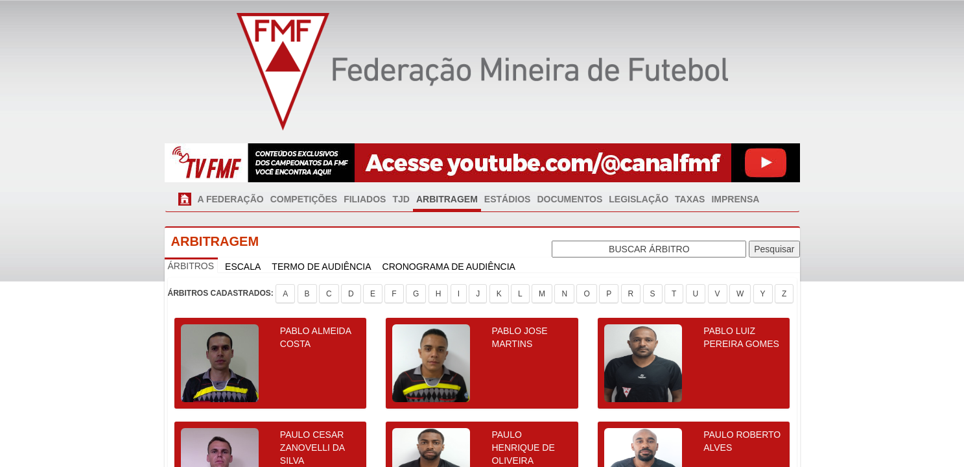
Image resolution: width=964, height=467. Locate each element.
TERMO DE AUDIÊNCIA (321, 266)
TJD (400, 199)
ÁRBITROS (191, 266)
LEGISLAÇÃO (638, 199)
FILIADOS (365, 199)
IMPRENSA (735, 199)
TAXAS (690, 199)
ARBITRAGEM (447, 199)
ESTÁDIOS (507, 199)
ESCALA (243, 266)
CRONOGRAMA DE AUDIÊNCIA (448, 266)
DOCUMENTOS (569, 199)
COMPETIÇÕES (303, 199)
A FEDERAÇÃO (231, 199)
